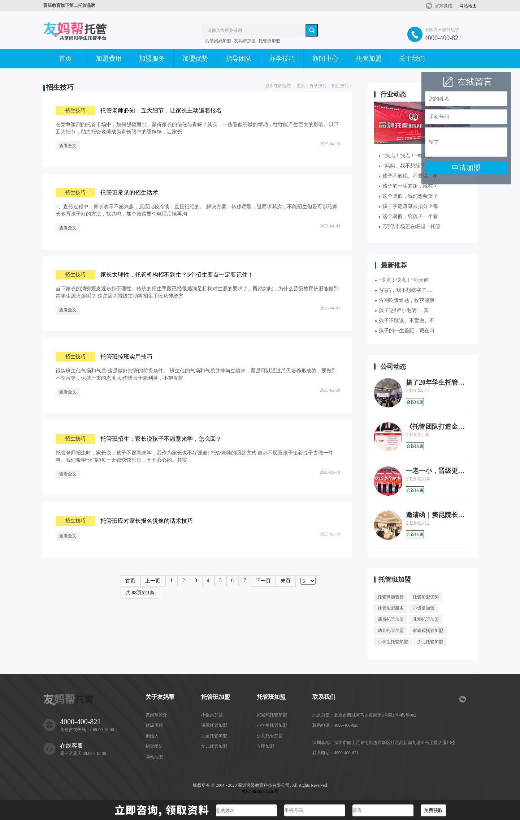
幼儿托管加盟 (391, 630)
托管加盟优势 (426, 596)
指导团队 (239, 58)
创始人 (152, 735)
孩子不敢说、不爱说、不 (404, 320)
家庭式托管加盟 (428, 630)
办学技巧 (282, 58)
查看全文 (68, 145)
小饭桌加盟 (423, 608)
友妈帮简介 (156, 714)
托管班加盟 (269, 40)
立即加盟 (265, 746)
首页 (65, 58)
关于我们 (412, 58)
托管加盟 (369, 58)
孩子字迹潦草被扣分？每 (408, 206)
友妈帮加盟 (245, 40)
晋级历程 (154, 725)
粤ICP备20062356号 (260, 791)
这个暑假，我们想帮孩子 (408, 196)
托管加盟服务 (391, 608)
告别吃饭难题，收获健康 (404, 300)
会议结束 (415, 402)
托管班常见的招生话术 (129, 192)
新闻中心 (325, 58)
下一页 (263, 581)
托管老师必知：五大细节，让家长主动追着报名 (161, 110)
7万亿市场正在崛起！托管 (410, 226)
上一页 (152, 581)
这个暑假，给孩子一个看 (408, 216)
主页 (300, 85)
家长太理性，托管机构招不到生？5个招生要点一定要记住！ (177, 275)
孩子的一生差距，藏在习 (408, 186)
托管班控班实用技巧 (126, 357)
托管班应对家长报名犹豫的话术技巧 (146, 521)
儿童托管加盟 (426, 619)
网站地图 (468, 5)
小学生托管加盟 (393, 641)
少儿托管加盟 (430, 641)
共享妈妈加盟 (218, 40)
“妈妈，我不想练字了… (403, 290)
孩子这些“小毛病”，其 (402, 310)
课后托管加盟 (391, 619)
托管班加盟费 (391, 596)
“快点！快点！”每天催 (402, 280)
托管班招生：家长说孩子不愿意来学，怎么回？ (161, 439)
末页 (286, 581)
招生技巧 (340, 85)
